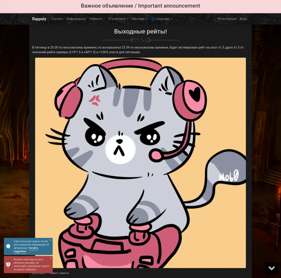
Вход (243, 19)
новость (64, 273)
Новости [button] (96, 19)
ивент (54, 273)
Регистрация (227, 19)
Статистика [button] (117, 19)
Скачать (57, 19)
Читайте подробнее (26, 250)
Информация (76, 19)
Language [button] (160, 19)
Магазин (138, 19)
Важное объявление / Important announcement (140, 6)
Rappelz (39, 19)
